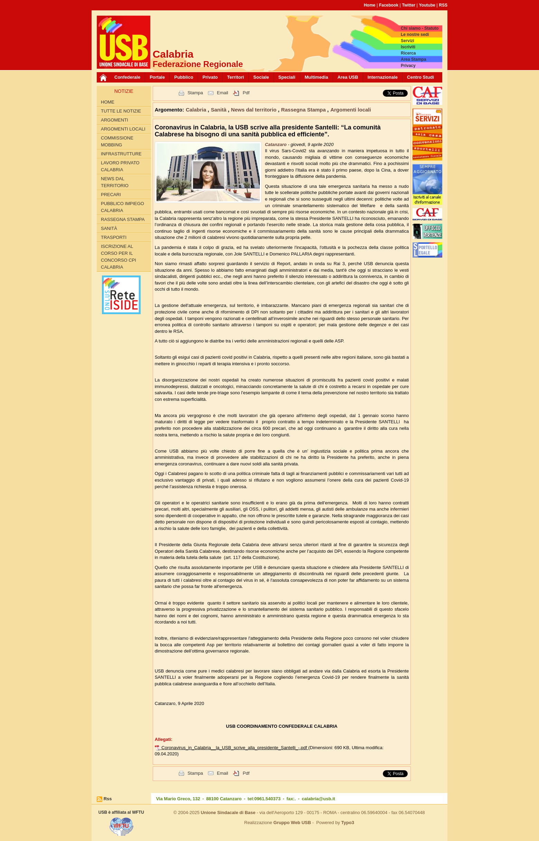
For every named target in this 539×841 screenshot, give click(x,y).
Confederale (127, 77)
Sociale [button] (261, 77)
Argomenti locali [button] (350, 110)
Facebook (388, 5)
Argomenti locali (123, 129)
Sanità (109, 228)
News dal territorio (115, 182)
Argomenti (114, 120)
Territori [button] (235, 77)
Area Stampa (413, 59)
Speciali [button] (286, 77)
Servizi (407, 40)
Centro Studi (420, 77)
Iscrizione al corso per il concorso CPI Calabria (118, 257)
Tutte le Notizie (121, 111)
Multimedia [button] (316, 77)
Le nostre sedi (415, 34)
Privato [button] (210, 77)
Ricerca (408, 53)
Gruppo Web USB (292, 822)
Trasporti (113, 237)
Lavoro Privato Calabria (120, 166)
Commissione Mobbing (117, 141)
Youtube (427, 5)
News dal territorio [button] (254, 110)
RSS (443, 5)
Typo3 (347, 822)
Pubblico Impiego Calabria (122, 207)
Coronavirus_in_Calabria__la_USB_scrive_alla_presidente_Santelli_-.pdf (234, 747)
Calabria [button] (197, 110)
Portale (157, 77)
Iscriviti (408, 47)
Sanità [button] (219, 110)
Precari (111, 194)
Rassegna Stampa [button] (304, 110)
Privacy (408, 65)
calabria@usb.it (318, 798)
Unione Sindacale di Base (228, 812)
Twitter (408, 5)
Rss (108, 798)
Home (369, 5)
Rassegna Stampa (123, 219)
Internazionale (383, 77)
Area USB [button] (348, 77)
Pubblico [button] (183, 77)
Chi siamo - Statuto (419, 28)
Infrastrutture (121, 153)
